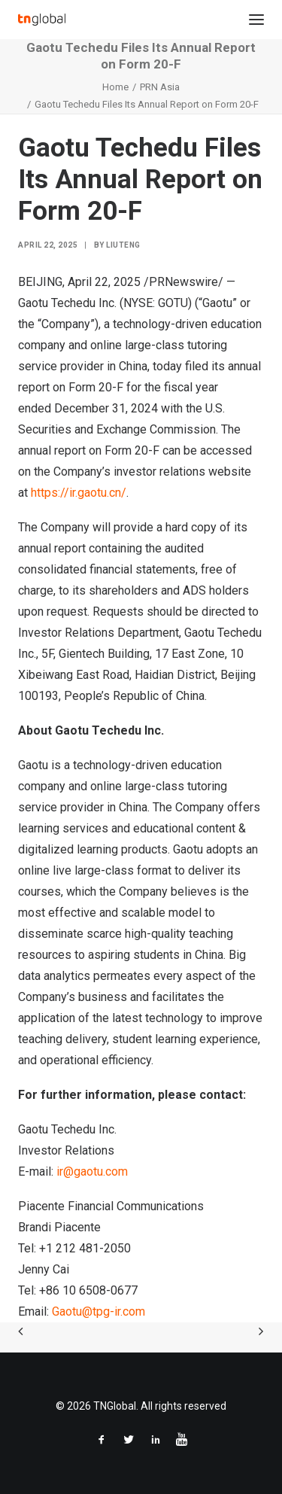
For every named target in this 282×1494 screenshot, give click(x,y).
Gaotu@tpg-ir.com (98, 1311)
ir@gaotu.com (92, 1171)
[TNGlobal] (41, 20)
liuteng (123, 245)
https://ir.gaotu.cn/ (78, 492)
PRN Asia (160, 87)
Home (115, 87)
